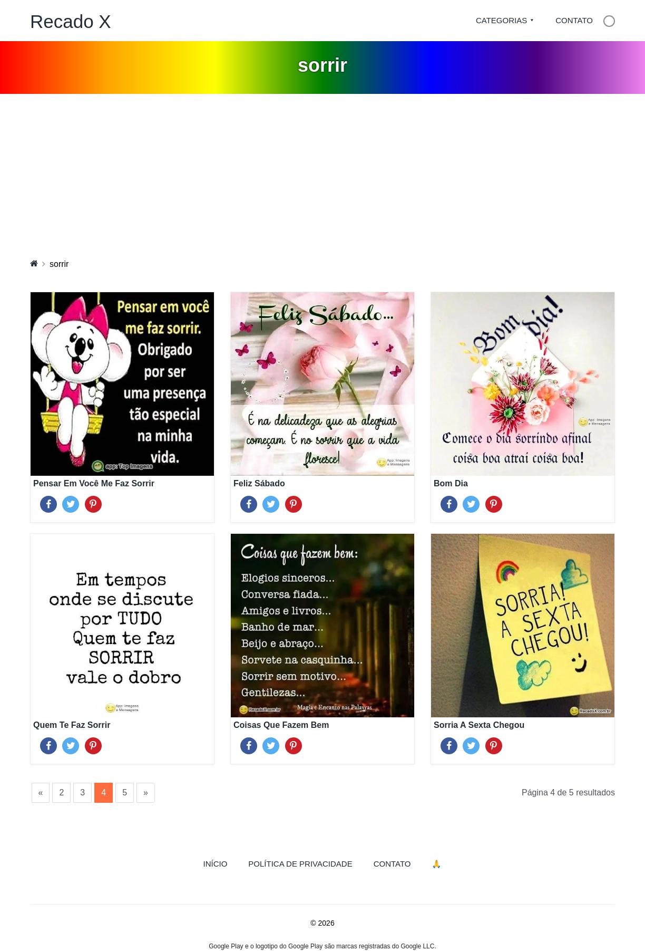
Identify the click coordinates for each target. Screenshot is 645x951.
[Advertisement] (322, 173)
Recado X (70, 21)
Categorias (501, 20)
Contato (574, 20)
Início (220, 863)
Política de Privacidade (300, 863)
